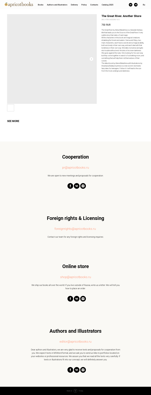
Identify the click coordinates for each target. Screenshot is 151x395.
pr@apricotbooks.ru (75, 167)
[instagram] (83, 188)
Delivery (74, 5)
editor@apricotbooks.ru (75, 341)
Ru (144, 5)
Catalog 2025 (107, 5)
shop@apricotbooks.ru (75, 277)
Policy (84, 5)
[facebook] (70, 188)
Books (40, 5)
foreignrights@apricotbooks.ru (75, 229)
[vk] (130, 4)
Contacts (94, 5)
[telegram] (136, 4)
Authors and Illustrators (57, 5)
